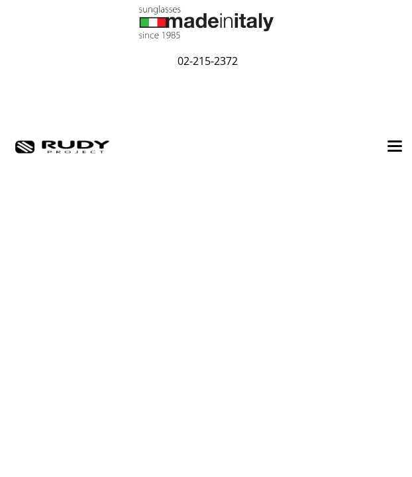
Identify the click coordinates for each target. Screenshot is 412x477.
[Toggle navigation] (394, 147)
